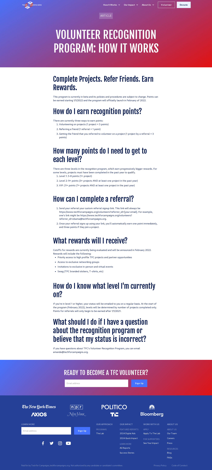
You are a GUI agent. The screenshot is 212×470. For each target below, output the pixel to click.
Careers (170, 438)
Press (169, 443)
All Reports (125, 448)
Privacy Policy (160, 465)
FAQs (169, 457)
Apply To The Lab (151, 433)
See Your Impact (150, 443)
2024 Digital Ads (127, 433)
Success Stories (127, 452)
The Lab (100, 433)
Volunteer (166, 4)
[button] (111, 5)
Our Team (172, 433)
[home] (32, 5)
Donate (184, 4)
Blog (169, 452)
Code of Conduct (179, 465)
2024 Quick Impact (129, 438)
